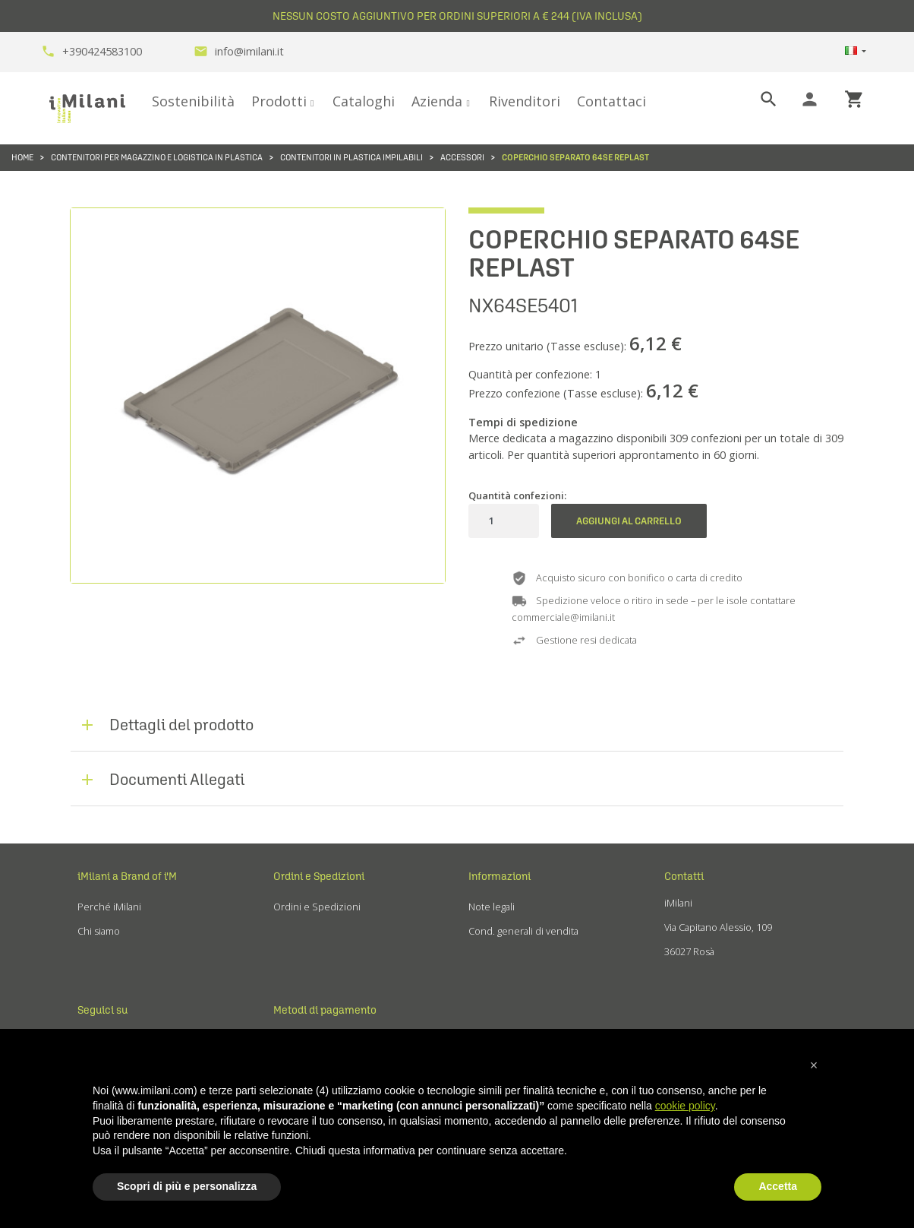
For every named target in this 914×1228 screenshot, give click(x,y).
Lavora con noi (110, 979)
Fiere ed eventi (111, 955)
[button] (814, 1065)
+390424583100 (91, 51)
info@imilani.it (239, 51)
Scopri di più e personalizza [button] (187, 1186)
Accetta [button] (777, 1186)
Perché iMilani (109, 906)
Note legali (491, 906)
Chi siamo (98, 931)
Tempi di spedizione (523, 422)
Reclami (290, 931)
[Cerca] (756, 100)
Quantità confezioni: (517, 495)
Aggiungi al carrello (629, 521)
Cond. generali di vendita (523, 931)
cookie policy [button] (685, 1106)
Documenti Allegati (176, 779)
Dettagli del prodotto (181, 724)
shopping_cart (854, 99)
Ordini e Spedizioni (317, 906)
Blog (86, 1004)
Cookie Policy (498, 979)
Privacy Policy (498, 955)
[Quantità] (491, 521)
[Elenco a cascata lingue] (855, 52)
